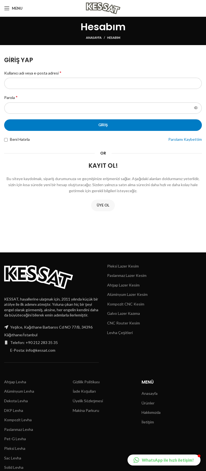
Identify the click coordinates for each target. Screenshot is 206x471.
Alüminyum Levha (19, 391)
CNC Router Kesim (123, 323)
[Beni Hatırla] (6, 140)
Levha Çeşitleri (120, 332)
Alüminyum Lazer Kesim (127, 294)
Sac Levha (12, 458)
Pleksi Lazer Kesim (123, 266)
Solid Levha (13, 467)
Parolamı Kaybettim (185, 139)
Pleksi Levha (14, 448)
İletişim (148, 422)
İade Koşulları (84, 391)
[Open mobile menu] (13, 8)
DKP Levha (13, 410)
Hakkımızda (151, 412)
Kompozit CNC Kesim (125, 304)
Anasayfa (94, 37)
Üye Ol (103, 205)
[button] (164, 460)
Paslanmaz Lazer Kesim (127, 275)
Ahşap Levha (15, 381)
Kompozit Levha (18, 419)
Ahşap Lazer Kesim (123, 285)
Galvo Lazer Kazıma (123, 313)
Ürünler (148, 403)
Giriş (103, 125)
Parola (11, 97)
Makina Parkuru (86, 410)
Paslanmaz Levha (18, 429)
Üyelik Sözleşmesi (88, 400)
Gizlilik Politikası (86, 381)
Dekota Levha (16, 400)
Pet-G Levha (15, 438)
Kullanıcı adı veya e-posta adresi (32, 72)
